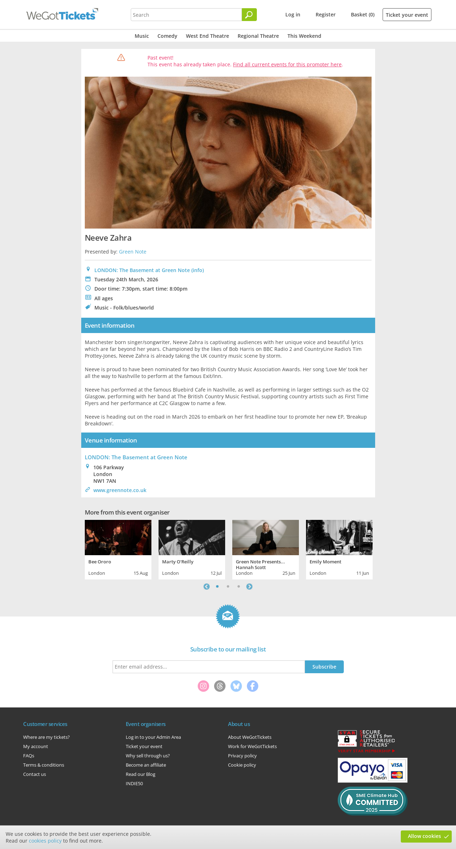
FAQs (28, 755)
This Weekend (304, 35)
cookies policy (45, 840)
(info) (197, 270)
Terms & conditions (43, 765)
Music (142, 35)
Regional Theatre (258, 35)
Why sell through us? (148, 755)
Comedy (167, 35)
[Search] (249, 14)
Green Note (132, 251)
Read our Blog (140, 774)
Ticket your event (407, 14)
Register (326, 14)
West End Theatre (207, 35)
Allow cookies (424, 836)
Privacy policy (242, 755)
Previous (206, 586)
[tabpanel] (118, 548)
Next (249, 586)
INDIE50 (134, 783)
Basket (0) (362, 14)
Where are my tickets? (46, 737)
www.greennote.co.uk (119, 490)
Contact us (34, 774)
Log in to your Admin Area (153, 737)
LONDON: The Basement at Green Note (142, 270)
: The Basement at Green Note (136, 457)
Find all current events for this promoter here (287, 64)
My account (35, 746)
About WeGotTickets (249, 737)
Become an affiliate (146, 765)
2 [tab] (228, 586)
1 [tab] (217, 586)
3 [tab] (238, 586)
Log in (292, 14)
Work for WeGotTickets (252, 746)
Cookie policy (242, 765)
